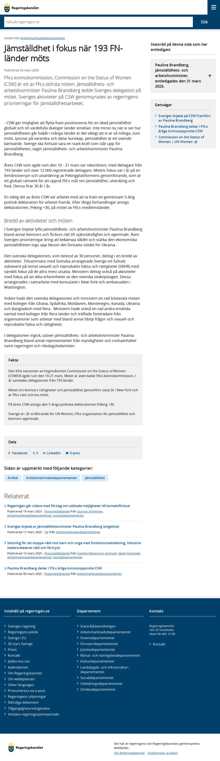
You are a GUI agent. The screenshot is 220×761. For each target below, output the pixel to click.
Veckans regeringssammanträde (33, 714)
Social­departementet (97, 677)
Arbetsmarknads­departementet (105, 632)
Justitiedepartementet (68, 515)
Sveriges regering (21, 626)
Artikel (13, 478)
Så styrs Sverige (20, 643)
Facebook (20, 453)
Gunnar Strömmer (90, 511)
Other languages (21, 685)
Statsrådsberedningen (98, 626)
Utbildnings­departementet (101, 683)
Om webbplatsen (21, 679)
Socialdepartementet (67, 557)
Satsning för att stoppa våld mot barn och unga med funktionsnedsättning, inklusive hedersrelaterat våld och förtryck (74, 545)
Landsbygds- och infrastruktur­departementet (104, 669)
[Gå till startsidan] (21, 7)
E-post (75, 453)
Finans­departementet (97, 638)
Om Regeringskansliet (25, 673)
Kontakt (14, 655)
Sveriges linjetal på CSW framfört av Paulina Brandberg (184, 118)
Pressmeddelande (57, 511)
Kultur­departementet (97, 661)
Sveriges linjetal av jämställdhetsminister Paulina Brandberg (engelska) (63, 526)
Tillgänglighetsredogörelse (29, 708)
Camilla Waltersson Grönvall (97, 553)
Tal (46, 532)
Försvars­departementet (99, 643)
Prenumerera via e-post (26, 690)
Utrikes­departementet (98, 689)
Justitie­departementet (97, 649)
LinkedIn (54, 453)
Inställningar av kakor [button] (163, 753)
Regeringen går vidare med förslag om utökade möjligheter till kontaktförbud (68, 506)
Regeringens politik (23, 632)
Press (12, 649)
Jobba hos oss (19, 661)
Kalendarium (18, 667)
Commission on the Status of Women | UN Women (185, 139)
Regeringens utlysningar (27, 696)
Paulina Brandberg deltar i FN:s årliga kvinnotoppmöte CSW (183, 128)
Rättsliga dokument (23, 702)
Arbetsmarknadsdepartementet (43, 38)
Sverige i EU (17, 638)
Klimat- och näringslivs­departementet (110, 655)
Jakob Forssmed (129, 553)
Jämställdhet (95, 478)
